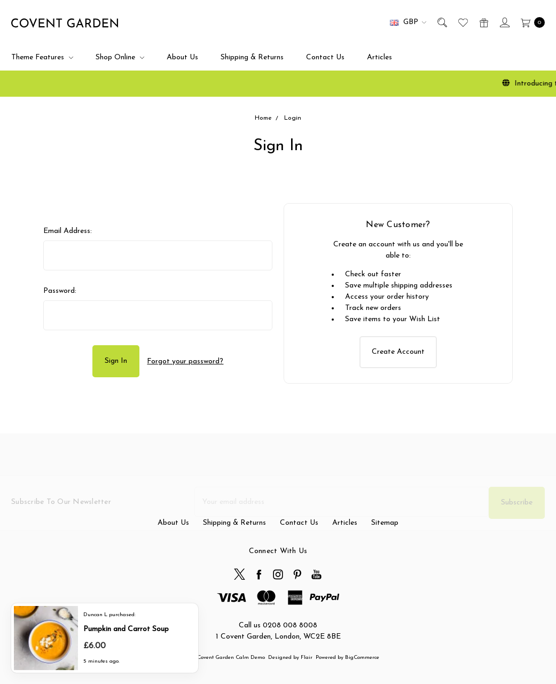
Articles (379, 57)
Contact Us (325, 57)
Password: (59, 291)
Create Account (398, 352)
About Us (182, 57)
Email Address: (67, 231)
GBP (408, 22)
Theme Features (42, 57)
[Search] (441, 22)
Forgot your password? (185, 361)
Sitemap (384, 541)
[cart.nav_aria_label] (530, 22)
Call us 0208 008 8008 (278, 625)
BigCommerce (362, 657)
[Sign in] (504, 22)
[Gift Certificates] (483, 22)
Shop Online (120, 57)
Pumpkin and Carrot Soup (126, 629)
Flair (306, 657)
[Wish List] (462, 22)
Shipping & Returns (252, 57)
